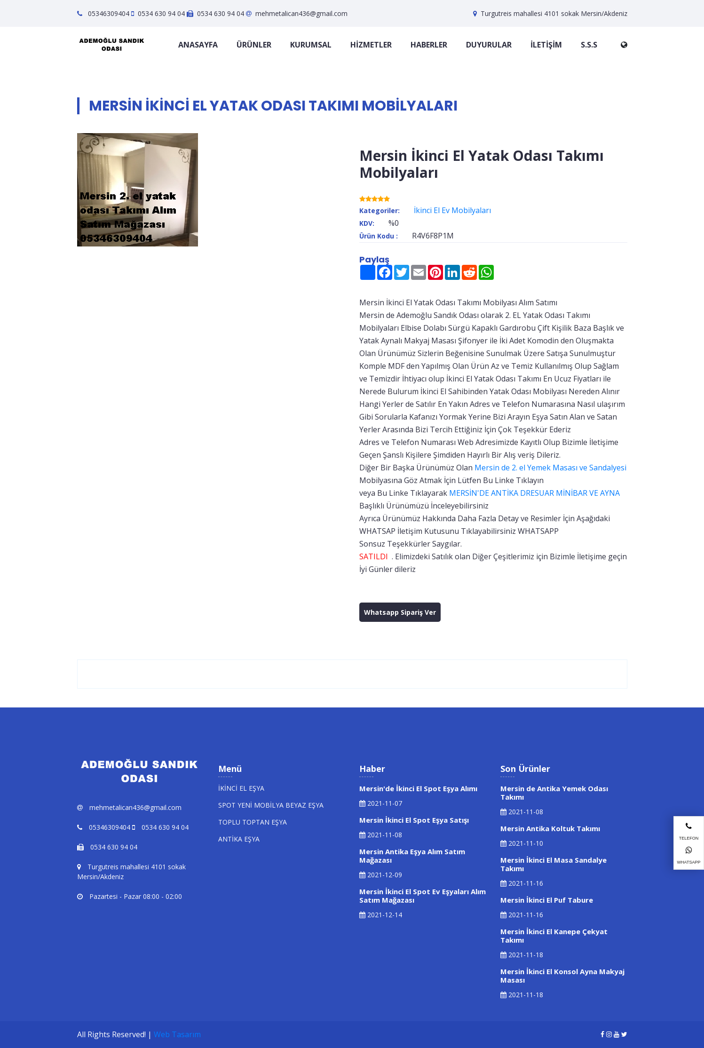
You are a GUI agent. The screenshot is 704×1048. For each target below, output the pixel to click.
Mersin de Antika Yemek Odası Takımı (554, 792)
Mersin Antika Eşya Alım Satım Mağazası (412, 855)
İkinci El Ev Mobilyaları (452, 210)
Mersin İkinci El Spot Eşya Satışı (414, 820)
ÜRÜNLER (254, 45)
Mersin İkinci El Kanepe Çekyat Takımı (554, 935)
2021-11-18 (521, 954)
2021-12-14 (380, 914)
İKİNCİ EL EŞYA (241, 788)
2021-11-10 (521, 843)
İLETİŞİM (546, 45)
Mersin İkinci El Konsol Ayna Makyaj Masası (562, 975)
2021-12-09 (380, 874)
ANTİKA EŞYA (239, 838)
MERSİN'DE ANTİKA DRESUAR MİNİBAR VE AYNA (534, 493)
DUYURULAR (489, 45)
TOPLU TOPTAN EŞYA (252, 822)
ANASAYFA (198, 45)
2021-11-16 (521, 883)
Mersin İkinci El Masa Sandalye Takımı (553, 864)
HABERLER (429, 45)
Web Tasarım (177, 1034)
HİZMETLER (371, 45)
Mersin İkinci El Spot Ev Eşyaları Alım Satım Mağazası (422, 895)
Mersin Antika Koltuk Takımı (550, 828)
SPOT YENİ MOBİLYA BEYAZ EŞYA (271, 805)
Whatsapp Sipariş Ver (400, 612)
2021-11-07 (380, 803)
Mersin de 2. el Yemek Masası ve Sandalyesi (550, 467)
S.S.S (589, 45)
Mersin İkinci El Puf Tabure (546, 900)
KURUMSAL (311, 45)
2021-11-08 (380, 834)
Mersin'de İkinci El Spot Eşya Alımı (418, 788)
